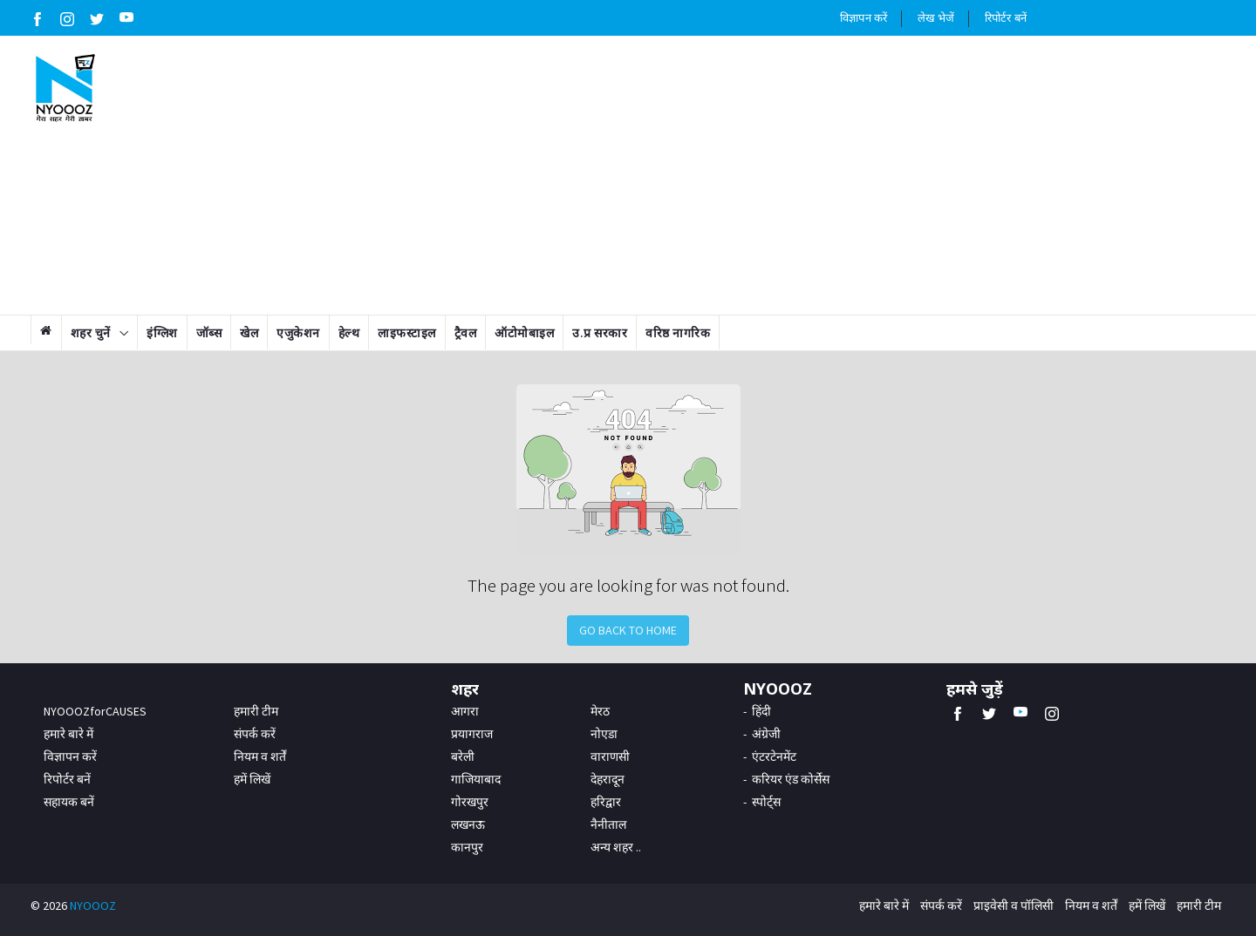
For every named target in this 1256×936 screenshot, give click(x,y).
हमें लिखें (252, 779)
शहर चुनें (91, 333)
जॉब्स (209, 333)
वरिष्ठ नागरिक (677, 333)
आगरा (465, 711)
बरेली (462, 756)
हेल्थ (349, 333)
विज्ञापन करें (863, 17)
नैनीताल (608, 824)
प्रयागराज (472, 734)
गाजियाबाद (476, 779)
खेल (249, 333)
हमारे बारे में (68, 734)
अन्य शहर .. (615, 847)
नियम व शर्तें (260, 756)
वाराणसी (610, 756)
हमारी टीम (256, 711)
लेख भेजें (936, 17)
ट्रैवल (465, 333)
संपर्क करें (255, 734)
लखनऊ (468, 824)
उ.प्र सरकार (599, 333)
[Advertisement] (729, 175)
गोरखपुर (469, 802)
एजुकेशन (298, 333)
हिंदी (761, 711)
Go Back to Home (628, 630)
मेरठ (600, 711)
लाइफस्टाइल (407, 333)
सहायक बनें (69, 802)
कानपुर (467, 847)
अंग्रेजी (766, 734)
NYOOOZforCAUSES (95, 711)
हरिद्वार (605, 802)
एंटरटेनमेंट (774, 756)
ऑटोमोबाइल (524, 333)
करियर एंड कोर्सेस (790, 779)
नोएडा (604, 734)
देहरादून (607, 779)
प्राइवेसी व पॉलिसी (1013, 905)
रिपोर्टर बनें (1006, 17)
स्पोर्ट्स (766, 802)
